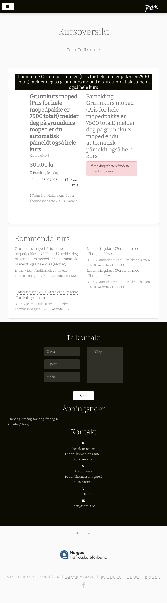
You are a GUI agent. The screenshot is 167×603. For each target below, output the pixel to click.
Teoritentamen (111, 576)
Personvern (152, 576)
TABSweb (71, 576)
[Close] (145, 80)
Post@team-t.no (83, 506)
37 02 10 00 (83, 494)
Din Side (133, 576)
